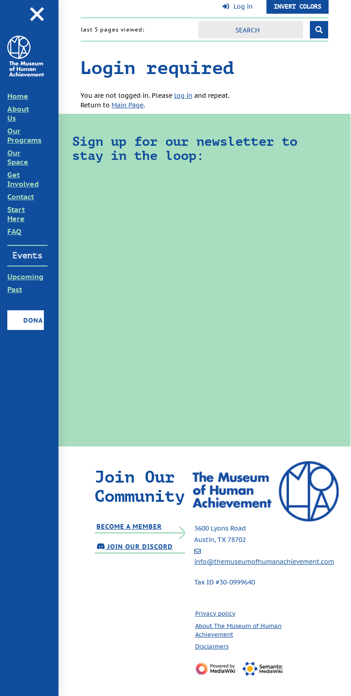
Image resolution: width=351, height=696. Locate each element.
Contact (20, 196)
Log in (243, 6)
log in (183, 95)
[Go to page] (319, 29)
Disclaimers (212, 646)
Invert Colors (297, 6)
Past (14, 289)
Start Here (16, 214)
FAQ (14, 231)
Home (17, 96)
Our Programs (24, 135)
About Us (18, 113)
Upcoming (25, 276)
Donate (33, 320)
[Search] (250, 29)
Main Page (128, 105)
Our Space (17, 157)
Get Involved (23, 179)
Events (27, 255)
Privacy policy (215, 613)
